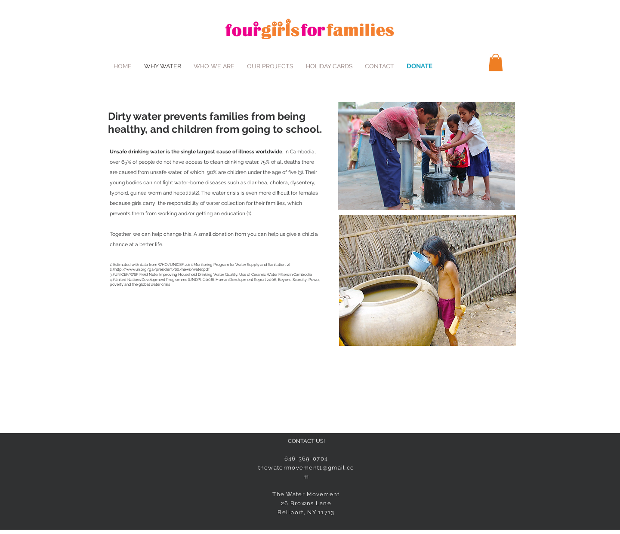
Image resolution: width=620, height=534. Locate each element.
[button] (495, 62)
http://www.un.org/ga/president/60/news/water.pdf (162, 269)
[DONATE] (419, 66)
